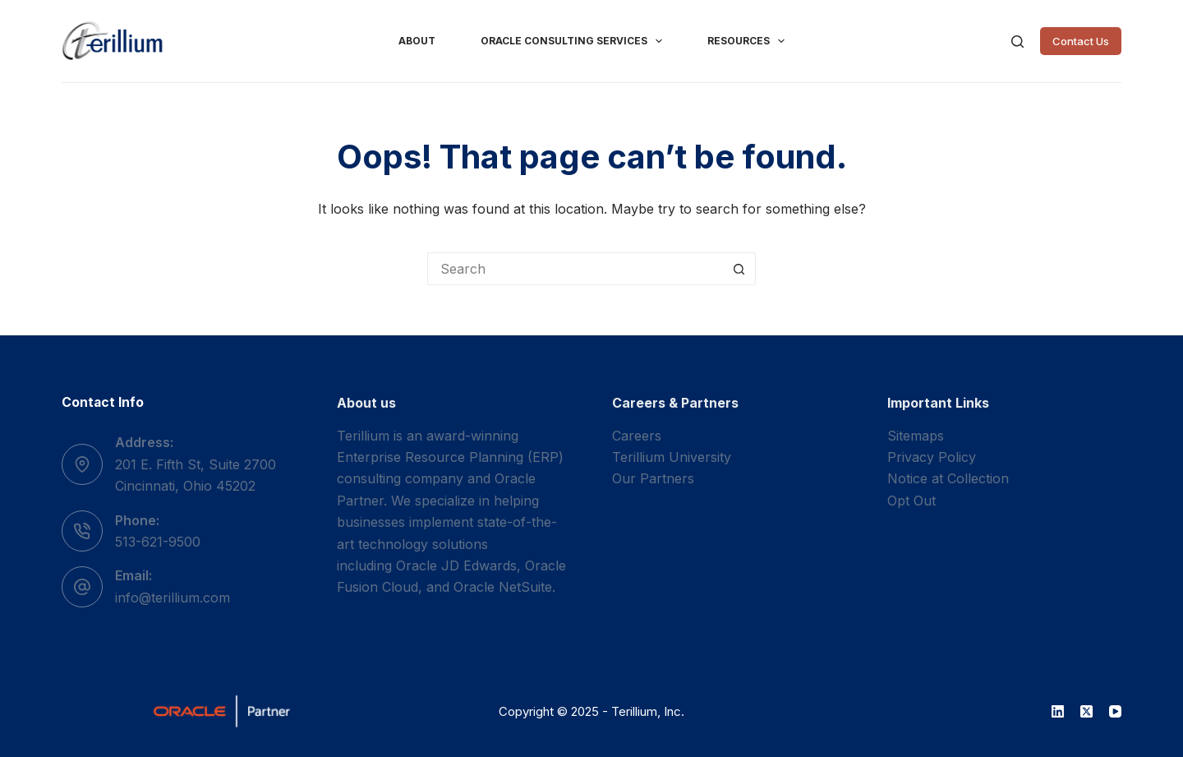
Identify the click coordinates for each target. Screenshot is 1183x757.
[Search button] (739, 268)
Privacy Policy (931, 457)
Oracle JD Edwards (456, 565)
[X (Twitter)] (1086, 711)
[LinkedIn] (1058, 711)
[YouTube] (1115, 711)
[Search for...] (575, 268)
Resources (749, 41)
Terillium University (671, 457)
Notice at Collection (948, 478)
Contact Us (1080, 41)
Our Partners (653, 478)
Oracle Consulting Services (575, 41)
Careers (636, 435)
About (416, 41)
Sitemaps (915, 435)
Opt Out (911, 500)
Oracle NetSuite (502, 587)
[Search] (1017, 41)
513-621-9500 (157, 541)
